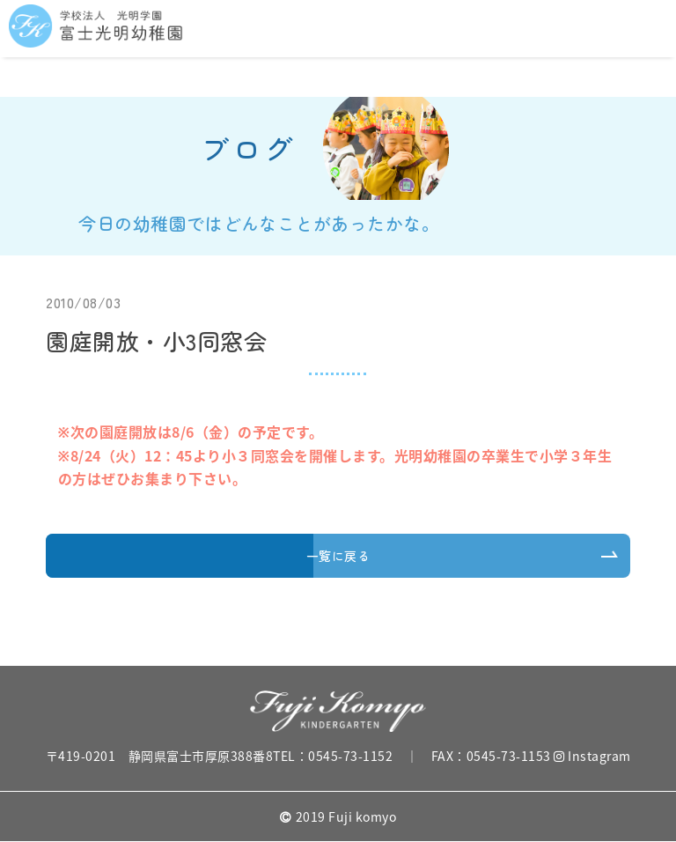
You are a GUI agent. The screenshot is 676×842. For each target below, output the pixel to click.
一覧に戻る (338, 556)
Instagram (592, 755)
